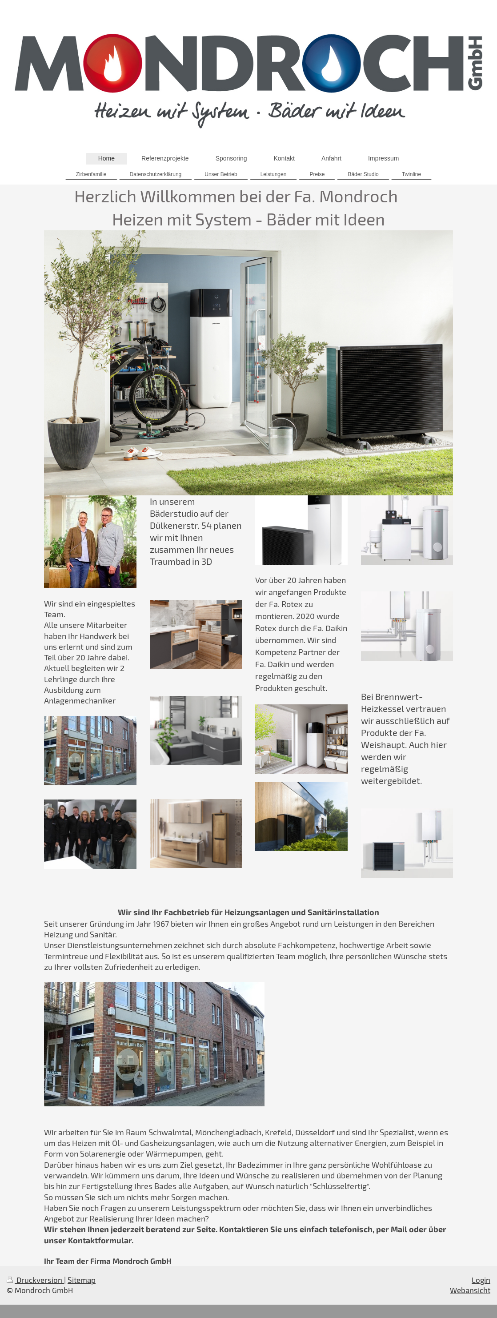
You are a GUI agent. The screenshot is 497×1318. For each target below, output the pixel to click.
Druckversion (35, 1279)
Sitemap (82, 1279)
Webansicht (470, 1290)
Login (481, 1279)
